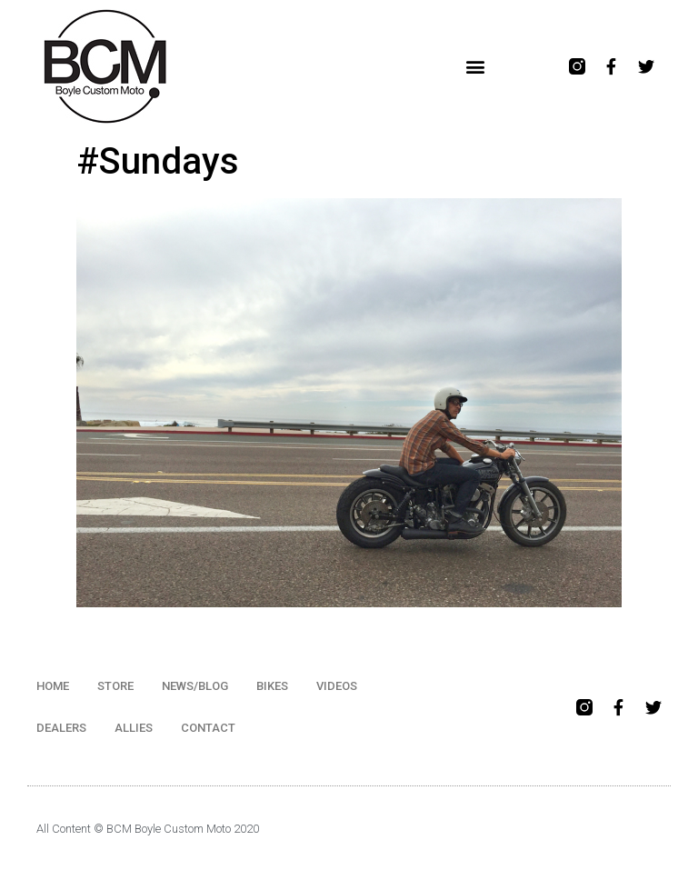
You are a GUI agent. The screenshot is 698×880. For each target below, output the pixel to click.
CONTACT (208, 728)
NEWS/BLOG (195, 686)
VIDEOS (336, 686)
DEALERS (61, 728)
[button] (476, 67)
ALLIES (134, 728)
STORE (115, 686)
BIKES (272, 686)
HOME (52, 686)
